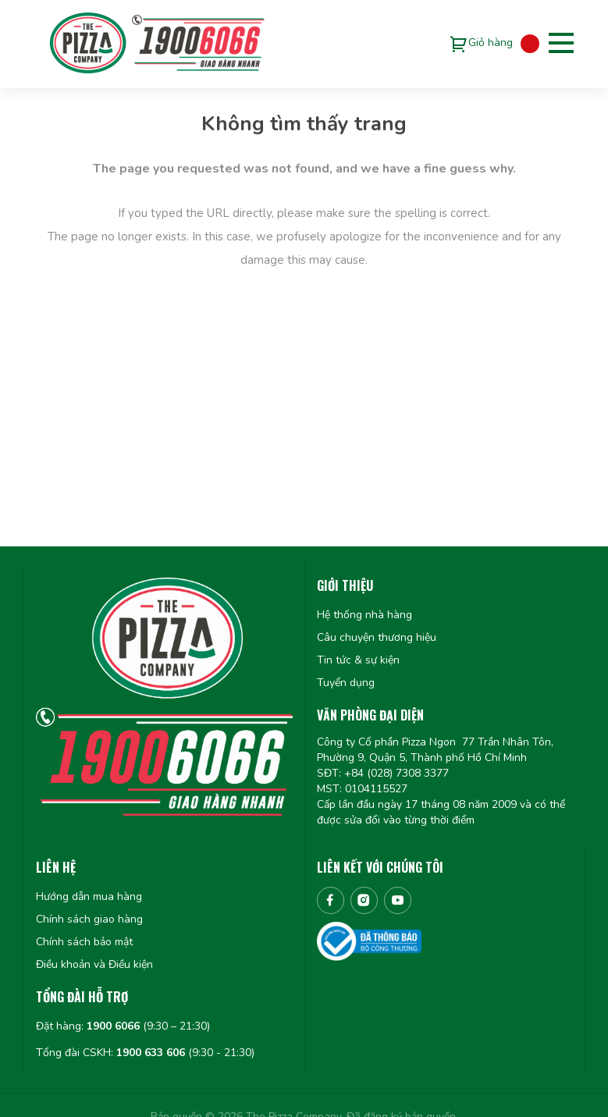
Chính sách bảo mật (84, 941)
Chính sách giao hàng (89, 919)
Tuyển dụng (346, 682)
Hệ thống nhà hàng (364, 614)
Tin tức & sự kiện (358, 660)
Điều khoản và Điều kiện (94, 964)
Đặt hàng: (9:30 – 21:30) (123, 1026)
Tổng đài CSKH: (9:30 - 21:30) (145, 1052)
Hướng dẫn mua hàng (89, 896)
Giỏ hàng (490, 42)
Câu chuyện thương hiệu (376, 637)
